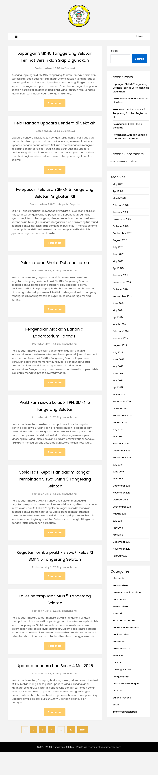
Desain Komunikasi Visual (127, 592)
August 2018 (119, 513)
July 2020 (118, 429)
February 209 (120, 555)
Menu (139, 36)
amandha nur (69, 285)
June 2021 (118, 373)
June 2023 (118, 359)
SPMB (116, 704)
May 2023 (118, 366)
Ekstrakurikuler (121, 606)
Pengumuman (121, 676)
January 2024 (120, 338)
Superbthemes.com (110, 770)
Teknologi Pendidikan (125, 711)
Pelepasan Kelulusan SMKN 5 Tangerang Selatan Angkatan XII (130, 113)
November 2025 (122, 219)
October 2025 (121, 226)
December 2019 (121, 450)
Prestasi (117, 690)
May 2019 (118, 478)
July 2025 (118, 247)
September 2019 (122, 457)
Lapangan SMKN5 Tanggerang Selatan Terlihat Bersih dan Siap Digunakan (54, 60)
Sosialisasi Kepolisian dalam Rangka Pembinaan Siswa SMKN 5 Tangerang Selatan (55, 494)
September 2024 (122, 296)
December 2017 (121, 541)
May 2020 (118, 436)
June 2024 (118, 303)
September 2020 (122, 415)
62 (71, 752)
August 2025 (120, 240)
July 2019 (118, 464)
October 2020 (120, 408)
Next (82, 752)
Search (114, 51)
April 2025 (118, 268)
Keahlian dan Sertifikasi (126, 627)
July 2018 (118, 520)
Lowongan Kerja (122, 669)
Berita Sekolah (121, 585)
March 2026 (119, 198)
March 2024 (119, 324)
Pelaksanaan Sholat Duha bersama (54, 277)
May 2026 (118, 184)
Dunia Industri (120, 599)
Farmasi (117, 613)
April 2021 (118, 387)
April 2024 (118, 317)
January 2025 (120, 275)
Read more (55, 110)
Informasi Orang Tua (124, 620)
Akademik (118, 578)
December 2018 (121, 485)
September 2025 (122, 233)
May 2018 (118, 527)
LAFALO (117, 662)
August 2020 (120, 422)
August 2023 (120, 345)
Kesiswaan (119, 641)
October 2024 (121, 289)
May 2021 (118, 380)
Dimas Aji (70, 75)
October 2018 (120, 499)
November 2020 (122, 401)
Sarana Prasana (122, 697)
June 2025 (118, 254)
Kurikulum (118, 655)
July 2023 (118, 352)
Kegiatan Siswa (121, 634)
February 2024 (121, 331)
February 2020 (121, 443)
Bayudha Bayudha (69, 218)
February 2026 (121, 205)
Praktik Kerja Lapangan (126, 683)
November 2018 (121, 492)
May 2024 (118, 310)
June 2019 (118, 471)
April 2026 (118, 191)
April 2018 (118, 534)
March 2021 (119, 394)
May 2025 (118, 261)
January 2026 (120, 212)
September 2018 (122, 506)
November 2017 (121, 548)
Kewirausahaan (121, 648)
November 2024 (122, 282)
